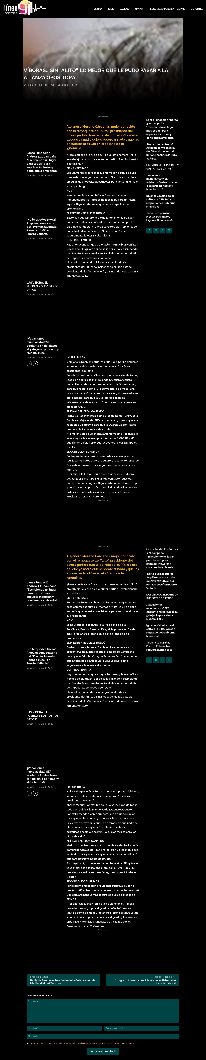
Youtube (142, 1031)
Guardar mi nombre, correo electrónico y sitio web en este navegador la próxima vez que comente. (82, 966)
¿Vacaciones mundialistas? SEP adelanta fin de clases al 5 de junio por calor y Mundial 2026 (43, 356)
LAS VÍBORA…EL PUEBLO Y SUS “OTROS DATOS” (42, 296)
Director (31, 186)
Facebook (143, 1014)
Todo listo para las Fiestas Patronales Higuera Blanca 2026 (159, 227)
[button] (98, 9)
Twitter (141, 1027)
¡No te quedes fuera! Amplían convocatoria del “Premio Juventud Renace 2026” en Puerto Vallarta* (42, 237)
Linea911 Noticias (107, 1056)
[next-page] (35, 374)
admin (32, 95)
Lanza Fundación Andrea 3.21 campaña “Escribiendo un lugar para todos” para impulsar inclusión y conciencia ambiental (42, 172)
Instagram (143, 1018)
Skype (141, 1022)
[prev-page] (29, 374)
